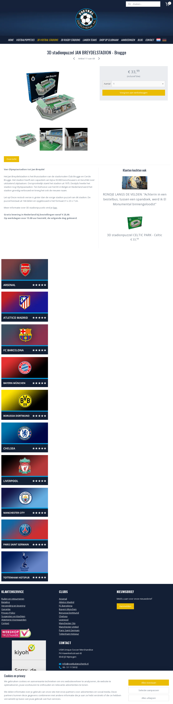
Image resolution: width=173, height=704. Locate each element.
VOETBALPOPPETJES (25, 40)
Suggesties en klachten (13, 616)
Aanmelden (125, 606)
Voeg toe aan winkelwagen (133, 92)
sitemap (75, 698)
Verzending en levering (13, 605)
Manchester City (67, 623)
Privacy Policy (8, 612)
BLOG (140, 40)
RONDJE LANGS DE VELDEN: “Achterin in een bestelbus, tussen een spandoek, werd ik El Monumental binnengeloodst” (134, 199)
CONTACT (149, 40)
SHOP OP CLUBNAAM (108, 40)
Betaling (5, 602)
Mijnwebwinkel (125, 698)
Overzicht (11, 159)
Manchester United (69, 626)
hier (55, 207)
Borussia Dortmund (69, 612)
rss (82, 698)
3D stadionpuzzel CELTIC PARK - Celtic (134, 235)
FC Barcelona (65, 605)
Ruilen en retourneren (12, 598)
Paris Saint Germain (69, 630)
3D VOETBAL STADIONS (47, 40)
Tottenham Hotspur (69, 633)
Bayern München (68, 609)
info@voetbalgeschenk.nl (75, 663)
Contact (5, 623)
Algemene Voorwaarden (13, 619)
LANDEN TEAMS (89, 40)
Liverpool (63, 619)
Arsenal (63, 598)
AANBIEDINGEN (128, 40)
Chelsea (63, 616)
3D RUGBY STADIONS (70, 40)
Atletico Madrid (66, 602)
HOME (10, 40)
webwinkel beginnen (95, 698)
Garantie (5, 609)
